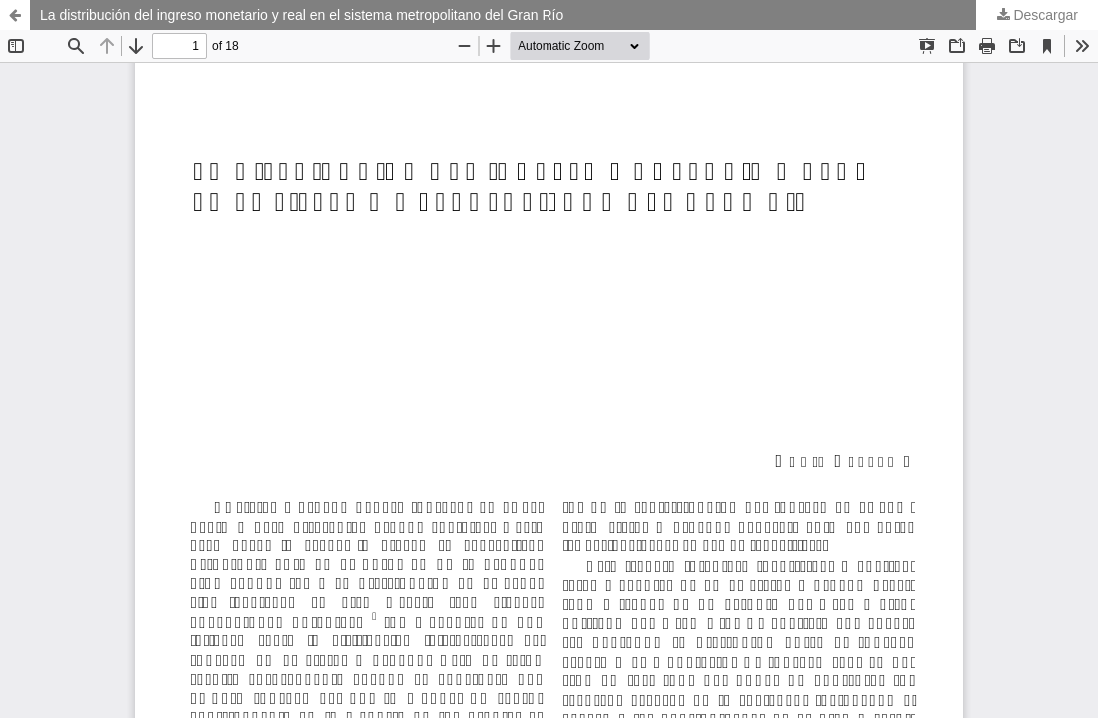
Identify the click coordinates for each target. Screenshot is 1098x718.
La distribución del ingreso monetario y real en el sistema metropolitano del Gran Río (301, 15)
